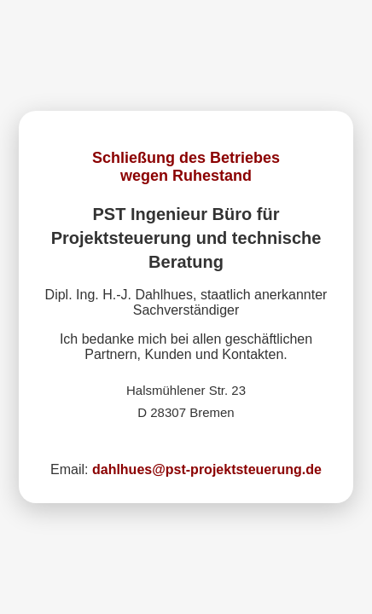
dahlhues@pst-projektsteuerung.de (207, 469)
